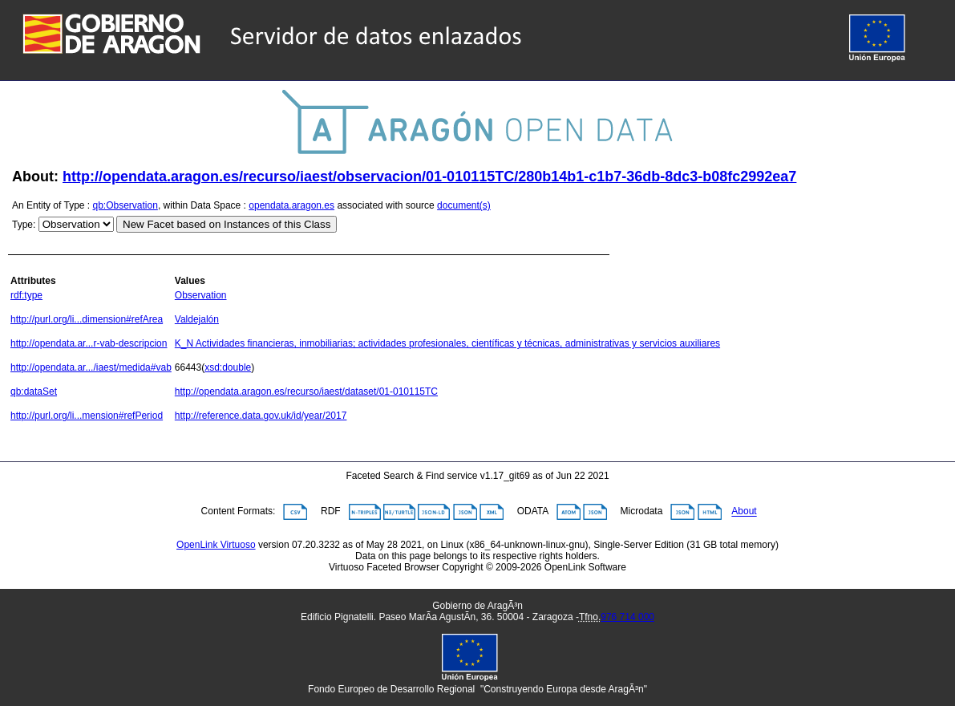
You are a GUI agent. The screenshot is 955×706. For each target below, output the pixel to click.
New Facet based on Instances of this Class (226, 224)
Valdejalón (197, 319)
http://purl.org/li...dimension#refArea (86, 319)
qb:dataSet (33, 391)
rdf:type (26, 295)
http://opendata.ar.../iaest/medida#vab (91, 367)
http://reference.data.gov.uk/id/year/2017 (261, 415)
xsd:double (227, 367)
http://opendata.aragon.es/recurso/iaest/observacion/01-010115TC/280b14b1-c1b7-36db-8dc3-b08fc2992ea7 (429, 176)
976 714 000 (627, 617)
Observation (201, 295)
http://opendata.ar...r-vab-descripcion (88, 343)
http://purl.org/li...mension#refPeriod (86, 415)
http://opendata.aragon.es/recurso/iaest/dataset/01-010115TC (306, 391)
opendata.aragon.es (291, 205)
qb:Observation (125, 205)
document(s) (464, 205)
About (743, 511)
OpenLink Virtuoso (216, 544)
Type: (23, 224)
